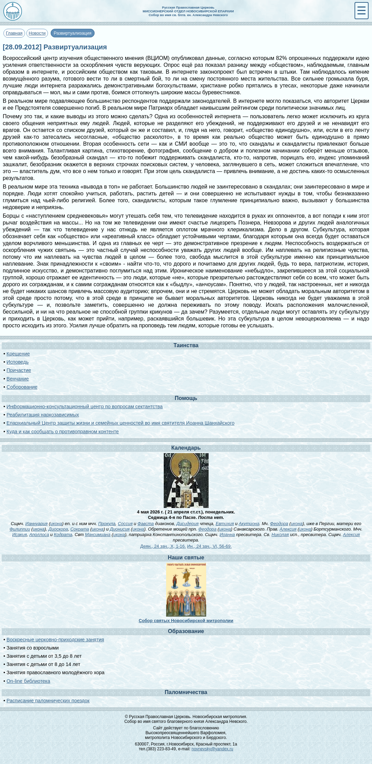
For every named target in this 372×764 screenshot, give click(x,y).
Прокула (106, 523)
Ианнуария (36, 523)
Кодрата (63, 534)
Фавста (145, 523)
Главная (14, 33)
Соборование (22, 387)
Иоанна (227, 534)
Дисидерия (187, 523)
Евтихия (225, 523)
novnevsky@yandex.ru (212, 749)
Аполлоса (39, 534)
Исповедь (17, 362)
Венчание (18, 378)
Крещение (18, 353)
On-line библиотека (28, 681)
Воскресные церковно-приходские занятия (55, 639)
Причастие (19, 370)
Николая (280, 534)
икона (56, 523)
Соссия (125, 523)
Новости (37, 33)
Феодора (279, 523)
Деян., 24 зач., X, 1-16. (163, 546)
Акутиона (249, 523)
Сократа (80, 529)
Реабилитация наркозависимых (43, 414)
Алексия (288, 529)
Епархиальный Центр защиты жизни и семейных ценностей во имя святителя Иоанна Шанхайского (120, 423)
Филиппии (20, 529)
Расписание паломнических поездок (48, 700)
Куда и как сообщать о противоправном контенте (63, 431)
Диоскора (58, 529)
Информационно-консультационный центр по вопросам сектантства (85, 406)
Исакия (19, 534)
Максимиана (98, 534)
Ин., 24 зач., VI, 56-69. (209, 546)
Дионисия (120, 529)
